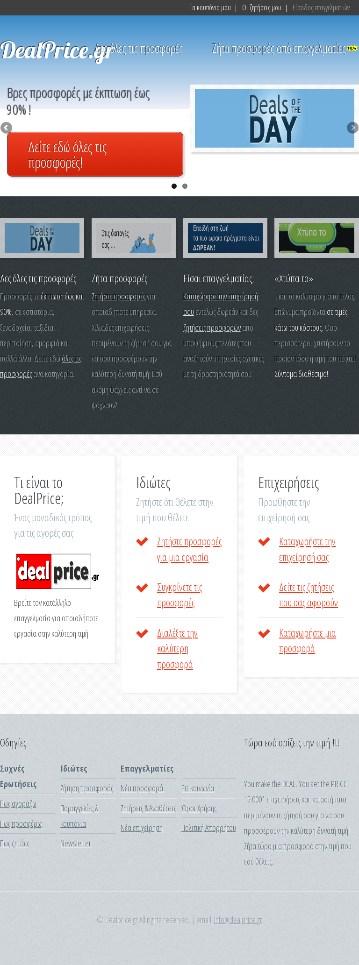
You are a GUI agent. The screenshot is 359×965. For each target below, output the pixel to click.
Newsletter (75, 843)
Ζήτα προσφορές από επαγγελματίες (279, 48)
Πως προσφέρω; (21, 823)
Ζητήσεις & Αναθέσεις (148, 808)
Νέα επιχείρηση (142, 827)
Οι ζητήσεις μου (261, 7)
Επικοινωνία (197, 788)
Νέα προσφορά (142, 788)
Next (352, 128)
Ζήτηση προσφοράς (86, 788)
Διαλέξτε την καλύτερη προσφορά (177, 648)
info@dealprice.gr (238, 919)
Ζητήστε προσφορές (118, 296)
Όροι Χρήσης (198, 808)
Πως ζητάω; (14, 843)
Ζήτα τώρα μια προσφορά (279, 845)
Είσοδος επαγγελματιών (321, 7)
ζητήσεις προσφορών (212, 327)
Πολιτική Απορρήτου (208, 827)
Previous (7, 128)
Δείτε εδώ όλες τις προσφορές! (67, 154)
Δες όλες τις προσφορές (139, 48)
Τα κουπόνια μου (210, 7)
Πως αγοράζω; (19, 803)
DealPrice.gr (57, 49)
